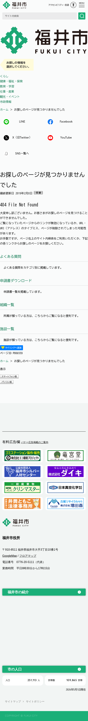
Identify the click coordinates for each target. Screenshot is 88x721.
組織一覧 (7, 304)
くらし (4, 76)
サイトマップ (13, 701)
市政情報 (5, 101)
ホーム (4, 109)
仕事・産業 (7, 91)
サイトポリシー (35, 701)
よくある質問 (10, 256)
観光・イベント (10, 96)
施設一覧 (7, 329)
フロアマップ (27, 555)
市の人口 (15, 669)
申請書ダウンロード (16, 280)
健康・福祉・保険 (11, 81)
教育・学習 (7, 86)
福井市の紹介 (18, 592)
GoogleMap (9, 555)
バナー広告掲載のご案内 (34, 442)
